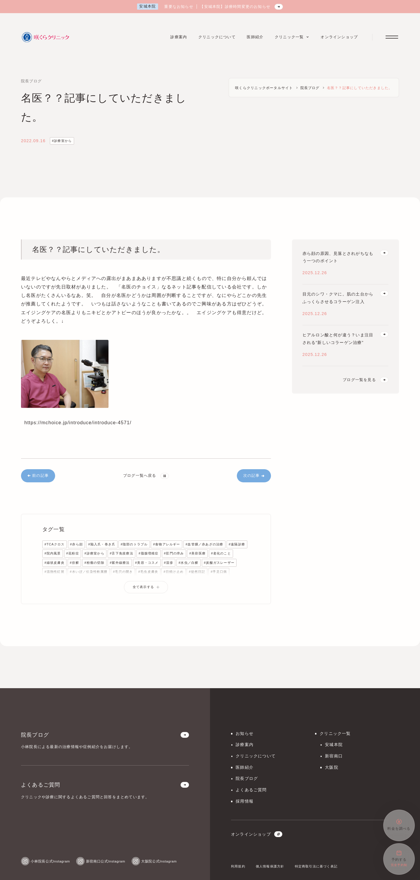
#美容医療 (197, 553)
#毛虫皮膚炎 (148, 571)
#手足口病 (219, 571)
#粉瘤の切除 (94, 562)
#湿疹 (168, 562)
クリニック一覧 (335, 733)
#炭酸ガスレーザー (219, 562)
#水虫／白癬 (188, 562)
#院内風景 (52, 553)
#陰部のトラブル (134, 544)
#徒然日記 (197, 571)
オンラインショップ (256, 834)
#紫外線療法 (120, 562)
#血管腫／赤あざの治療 (204, 544)
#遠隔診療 (237, 544)
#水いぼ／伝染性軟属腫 (88, 571)
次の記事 (254, 476)
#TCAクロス (54, 544)
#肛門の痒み (174, 553)
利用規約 (238, 866)
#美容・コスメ (146, 562)
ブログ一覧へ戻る (146, 476)
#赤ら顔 (76, 544)
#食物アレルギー (166, 544)
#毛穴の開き (123, 571)
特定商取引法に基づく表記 (316, 866)
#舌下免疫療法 (121, 553)
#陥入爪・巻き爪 (101, 544)
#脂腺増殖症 (148, 553)
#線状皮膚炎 (54, 562)
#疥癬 (74, 562)
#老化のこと (221, 553)
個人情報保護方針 (270, 866)
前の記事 (38, 476)
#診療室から (62, 140)
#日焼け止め (173, 571)
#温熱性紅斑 (54, 571)
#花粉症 (72, 553)
